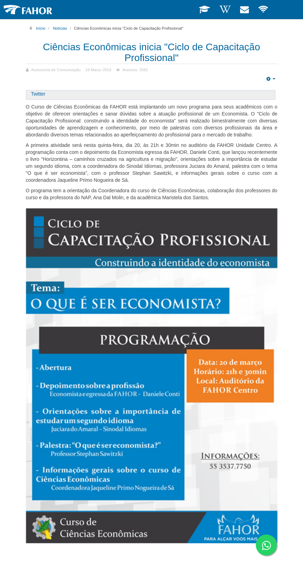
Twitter (38, 94)
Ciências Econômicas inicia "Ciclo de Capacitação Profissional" (151, 52)
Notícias (60, 28)
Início (40, 28)
